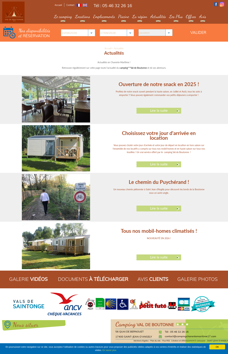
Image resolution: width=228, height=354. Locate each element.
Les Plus (176, 16)
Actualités (158, 16)
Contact (70, 5)
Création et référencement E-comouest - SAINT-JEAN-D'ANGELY (199, 340)
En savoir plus (109, 350)
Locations (82, 16)
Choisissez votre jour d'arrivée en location (159, 135)
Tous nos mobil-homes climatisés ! (159, 231)
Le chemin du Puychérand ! (159, 182)
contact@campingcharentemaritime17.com (190, 336)
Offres (191, 16)
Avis (202, 16)
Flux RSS (166, 340)
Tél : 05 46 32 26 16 (113, 5)
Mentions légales (141, 340)
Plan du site (155, 340)
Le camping (63, 16)
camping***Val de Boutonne (133, 67)
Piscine (123, 16)
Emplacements (104, 16)
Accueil (58, 5)
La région (139, 16)
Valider (198, 32)
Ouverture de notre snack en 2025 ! (159, 84)
